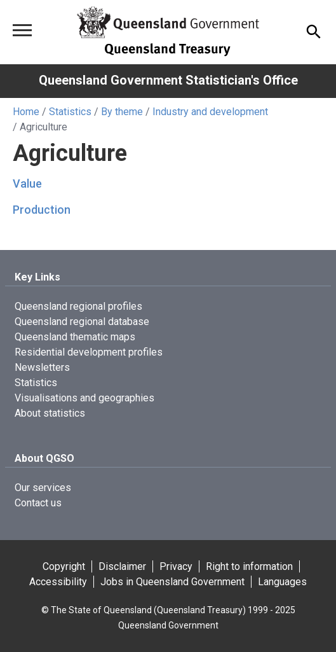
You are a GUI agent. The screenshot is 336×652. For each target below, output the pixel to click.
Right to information (249, 566)
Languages (282, 582)
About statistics (50, 413)
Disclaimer (122, 566)
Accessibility (58, 582)
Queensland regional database (82, 322)
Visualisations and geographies (84, 398)
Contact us (38, 503)
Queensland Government (168, 625)
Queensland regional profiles (78, 306)
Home (26, 112)
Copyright (64, 566)
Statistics (70, 112)
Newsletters (42, 367)
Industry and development (210, 112)
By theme (122, 112)
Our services (43, 488)
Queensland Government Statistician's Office (168, 80)
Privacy (175, 566)
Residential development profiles (89, 352)
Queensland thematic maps (75, 337)
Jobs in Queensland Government (172, 582)
